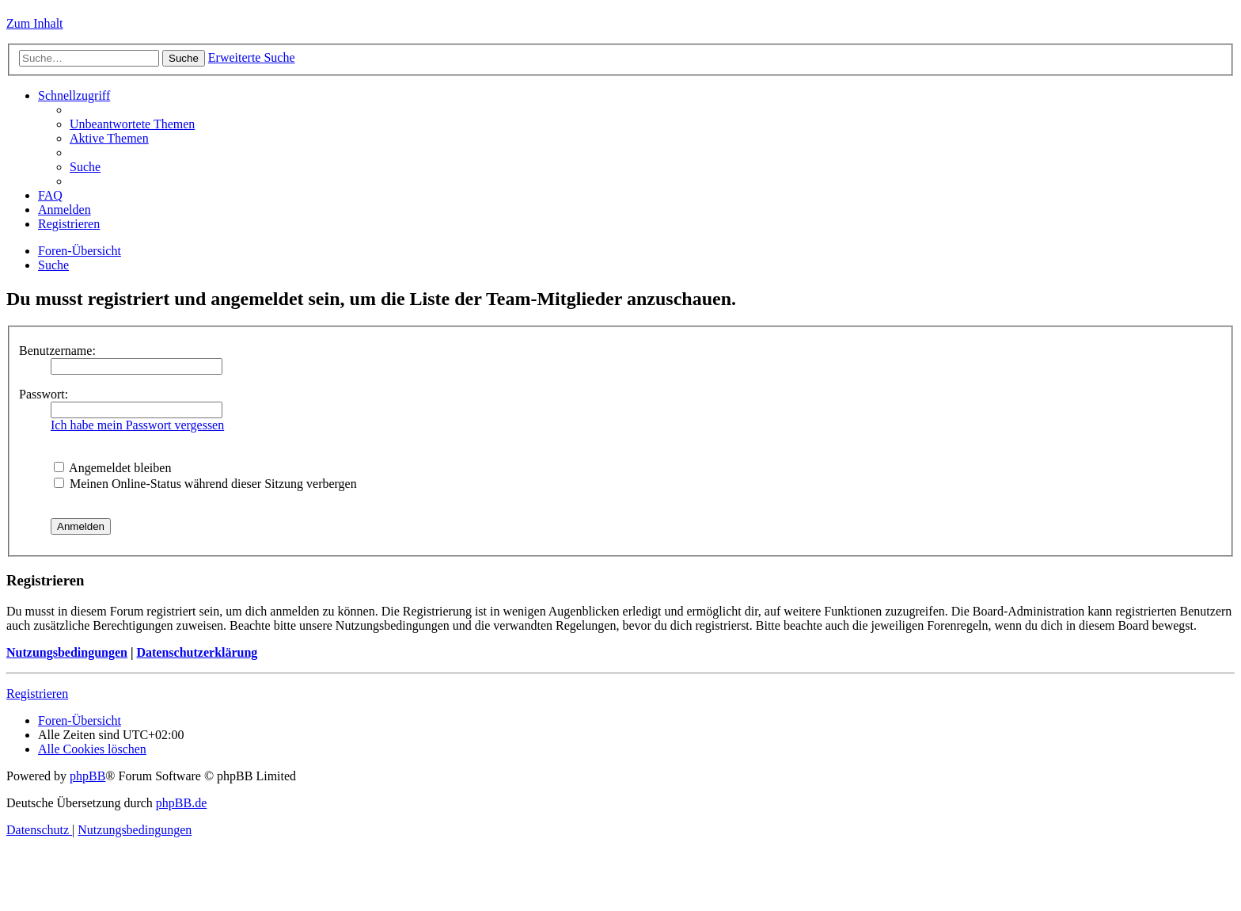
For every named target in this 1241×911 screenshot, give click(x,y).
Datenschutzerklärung (196, 652)
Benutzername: (57, 350)
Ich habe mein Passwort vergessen (137, 425)
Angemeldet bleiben (112, 468)
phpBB (87, 776)
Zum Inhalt (34, 23)
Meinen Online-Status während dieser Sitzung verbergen (205, 483)
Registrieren (37, 693)
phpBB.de (181, 803)
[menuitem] (132, 124)
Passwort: (43, 394)
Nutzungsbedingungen (66, 652)
